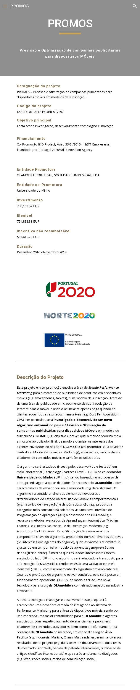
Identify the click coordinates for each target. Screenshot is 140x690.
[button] (5, 6)
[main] (70, 38)
